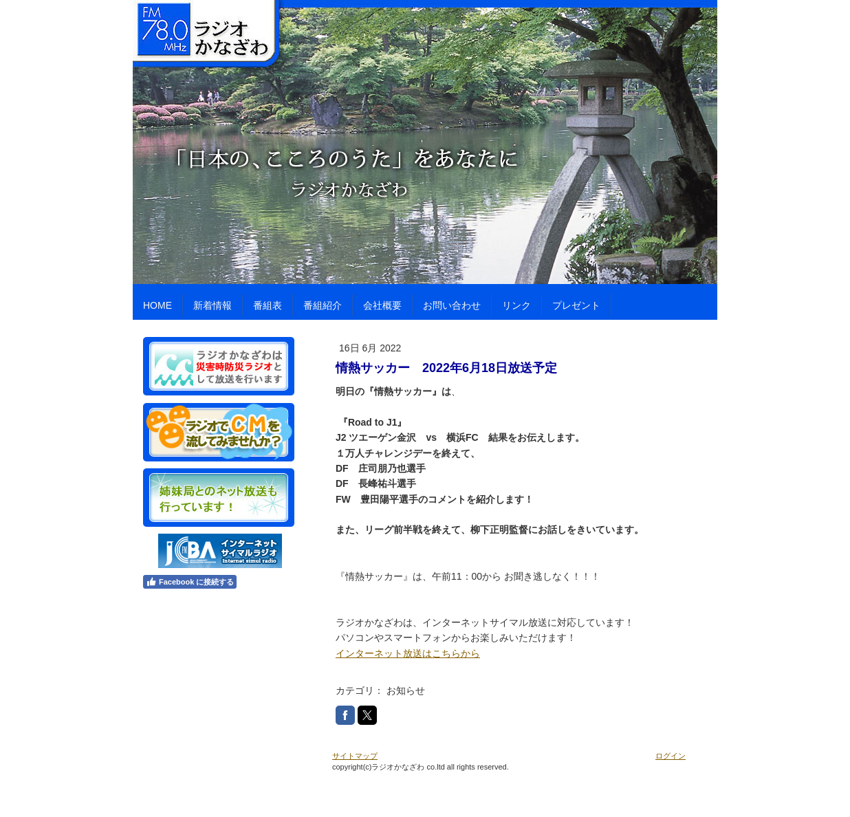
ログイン (670, 756)
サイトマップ (355, 756)
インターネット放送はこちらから (408, 653)
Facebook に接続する (190, 581)
